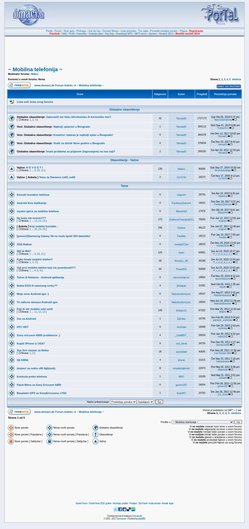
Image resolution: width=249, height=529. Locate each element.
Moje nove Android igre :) (33, 293)
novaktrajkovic (181, 368)
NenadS (181, 118)
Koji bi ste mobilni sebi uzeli (35, 309)
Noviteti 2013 (166, 33)
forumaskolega (223, 170)
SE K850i (22, 360)
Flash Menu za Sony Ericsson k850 (39, 384)
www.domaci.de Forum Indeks (53, 85)
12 (39, 311)
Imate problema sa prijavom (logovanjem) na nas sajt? (80, 151)
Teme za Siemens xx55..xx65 (57, 177)
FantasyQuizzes (181, 203)
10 (38, 170)
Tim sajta (143, 31)
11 (42, 170)
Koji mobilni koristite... (44, 226)
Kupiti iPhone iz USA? (31, 343)
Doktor (181, 227)
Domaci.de (137, 516)
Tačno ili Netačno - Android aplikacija (40, 277)
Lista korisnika (128, 31)
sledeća (236, 79)
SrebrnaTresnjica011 (181, 219)
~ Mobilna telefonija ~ (35, 69)
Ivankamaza (222, 361)
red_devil (181, 343)
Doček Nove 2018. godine (100, 503)
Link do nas (94, 31)
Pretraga (81, 31)
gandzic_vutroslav (222, 320)
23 (35, 229)
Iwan (181, 252)
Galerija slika (96, 33)
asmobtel (181, 351)
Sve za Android (26, 318)
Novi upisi (69, 31)
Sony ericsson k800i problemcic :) (38, 335)
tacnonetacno (181, 277)
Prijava (183, 31)
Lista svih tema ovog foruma (35, 101)
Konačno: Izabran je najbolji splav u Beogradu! (83, 134)
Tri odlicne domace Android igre (37, 302)
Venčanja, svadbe (120, 503)
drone (181, 360)
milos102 (223, 336)
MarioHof (181, 211)
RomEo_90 (181, 260)
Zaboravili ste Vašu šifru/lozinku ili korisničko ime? (78, 116)
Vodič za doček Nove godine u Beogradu (79, 143)
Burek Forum (81, 503)
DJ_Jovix (223, 394)
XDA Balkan (24, 244)
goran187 (181, 384)
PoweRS (181, 269)
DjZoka (181, 318)
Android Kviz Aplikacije (31, 203)
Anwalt (165, 503)
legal (171, 503)
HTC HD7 (22, 327)
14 (39, 221)
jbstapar (181, 285)
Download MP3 (124, 33)
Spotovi (153, 33)
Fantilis (181, 236)
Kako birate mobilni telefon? (35, 259)
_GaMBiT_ (181, 335)
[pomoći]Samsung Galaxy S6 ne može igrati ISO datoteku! (53, 236)
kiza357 (181, 393)
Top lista (109, 33)
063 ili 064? (24, 251)
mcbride (181, 327)
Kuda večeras (154, 503)
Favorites (82, 33)
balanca (223, 196)
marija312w (181, 244)
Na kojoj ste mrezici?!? (31, 218)
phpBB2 (141, 518)
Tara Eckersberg (223, 119)
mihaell (223, 378)
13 (35, 221)
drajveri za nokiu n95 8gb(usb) (36, 368)
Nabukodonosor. (181, 293)
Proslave (133, 503)
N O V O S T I (34, 167)
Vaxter (222, 287)
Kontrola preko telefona (32, 376)
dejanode (223, 369)
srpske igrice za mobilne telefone (38, 211)
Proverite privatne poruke (164, 31)
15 (44, 221)
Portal (49, 31)
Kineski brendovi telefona (33, 194)
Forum (58, 31)
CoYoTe (181, 177)
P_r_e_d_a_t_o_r (222, 254)
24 (39, 229)
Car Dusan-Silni (222, 353)
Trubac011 (223, 128)
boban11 (181, 310)
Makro (34, 74)
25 (44, 229)
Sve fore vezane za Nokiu (33, 350)
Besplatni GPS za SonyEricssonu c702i (41, 393)
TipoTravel (142, 503)
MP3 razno (140, 33)
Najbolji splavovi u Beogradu (71, 126)
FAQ (64, 33)
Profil (71, 33)
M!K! (181, 376)
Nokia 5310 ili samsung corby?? (37, 285)
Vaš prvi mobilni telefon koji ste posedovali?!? (46, 267)
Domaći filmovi (110, 31)
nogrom (181, 194)
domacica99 (222, 345)
